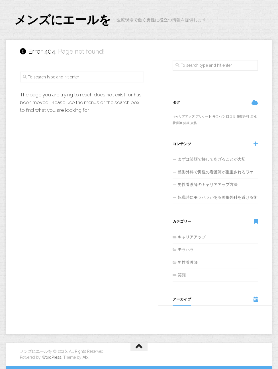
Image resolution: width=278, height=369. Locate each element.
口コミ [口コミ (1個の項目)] (231, 116)
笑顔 (182, 275)
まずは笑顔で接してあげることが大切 (212, 159)
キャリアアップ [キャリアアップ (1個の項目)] (184, 116)
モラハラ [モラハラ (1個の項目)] (218, 116)
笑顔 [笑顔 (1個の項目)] (186, 123)
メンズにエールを (62, 20)
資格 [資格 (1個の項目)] (194, 123)
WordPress (51, 357)
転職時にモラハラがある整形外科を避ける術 (217, 197)
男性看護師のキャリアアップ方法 (208, 184)
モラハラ (186, 249)
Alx (85, 357)
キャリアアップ (192, 237)
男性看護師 (188, 262)
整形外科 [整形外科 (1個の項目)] (243, 116)
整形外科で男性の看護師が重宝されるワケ (216, 172)
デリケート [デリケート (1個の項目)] (203, 116)
